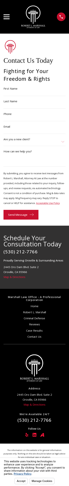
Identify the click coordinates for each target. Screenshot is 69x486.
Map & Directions (14, 277)
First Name (10, 88)
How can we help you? (17, 151)
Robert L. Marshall (34, 312)
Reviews (34, 324)
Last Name (10, 101)
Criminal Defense (34, 318)
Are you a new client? (16, 139)
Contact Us (34, 336)
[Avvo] (42, 435)
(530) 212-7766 (20, 252)
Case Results (34, 330)
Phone (7, 114)
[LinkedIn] (34, 435)
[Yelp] (27, 435)
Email (6, 126)
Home (34, 306)
